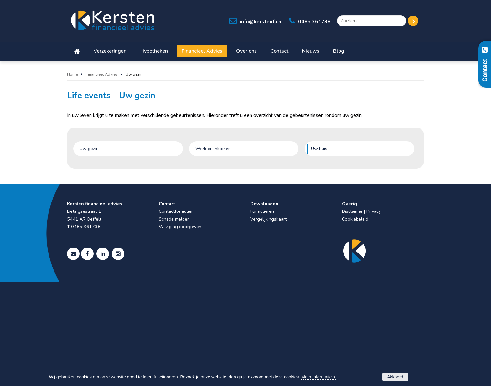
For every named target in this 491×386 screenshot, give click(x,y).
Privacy (373, 315)
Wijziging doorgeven (180, 330)
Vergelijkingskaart (268, 323)
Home (72, 178)
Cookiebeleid (355, 323)
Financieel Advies (102, 178)
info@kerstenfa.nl (261, 21)
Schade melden (174, 323)
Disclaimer (352, 315)
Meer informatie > (318, 376)
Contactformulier (176, 315)
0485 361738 (314, 21)
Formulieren (262, 315)
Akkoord (395, 376)
